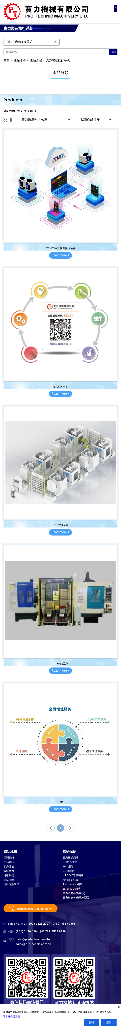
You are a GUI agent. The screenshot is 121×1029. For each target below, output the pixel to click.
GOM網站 (68, 871)
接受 (109, 1022)
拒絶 (91, 1022)
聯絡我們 (9, 875)
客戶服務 (9, 866)
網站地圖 (9, 879)
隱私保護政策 (11, 884)
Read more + (60, 255)
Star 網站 (68, 866)
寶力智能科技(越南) (74, 893)
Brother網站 (70, 862)
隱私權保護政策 (11, 1016)
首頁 (6, 60)
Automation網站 (72, 884)
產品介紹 (20, 60)
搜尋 (113, 52)
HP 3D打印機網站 (73, 875)
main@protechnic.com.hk (33, 939)
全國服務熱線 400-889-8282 (30, 908)
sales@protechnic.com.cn (33, 944)
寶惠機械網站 (70, 857)
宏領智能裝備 (70, 879)
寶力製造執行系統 (58, 60)
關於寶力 (9, 871)
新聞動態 (9, 857)
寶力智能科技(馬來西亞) (76, 897)
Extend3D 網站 (71, 888)
